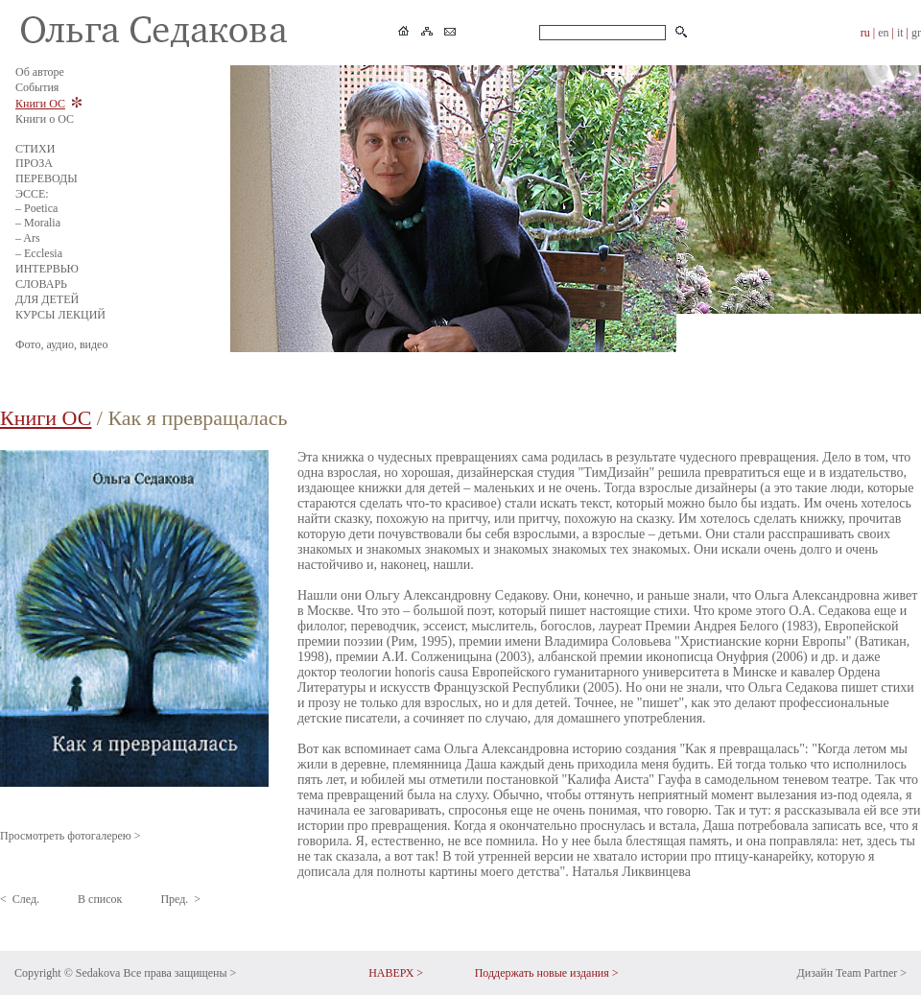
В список (100, 899)
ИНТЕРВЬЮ (47, 268)
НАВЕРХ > (395, 973)
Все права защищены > (179, 973)
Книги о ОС (44, 119)
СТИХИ (35, 148)
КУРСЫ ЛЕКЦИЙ (60, 314)
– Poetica (36, 208)
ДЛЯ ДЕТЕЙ (47, 299)
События (37, 87)
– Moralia (37, 222)
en (883, 32)
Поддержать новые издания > (547, 973)
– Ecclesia (38, 253)
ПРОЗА (34, 163)
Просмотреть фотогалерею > (70, 835)
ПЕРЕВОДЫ (46, 178)
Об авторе (39, 72)
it (900, 32)
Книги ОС (40, 103)
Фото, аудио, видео (61, 344)
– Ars (27, 238)
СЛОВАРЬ (41, 284)
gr (916, 32)
